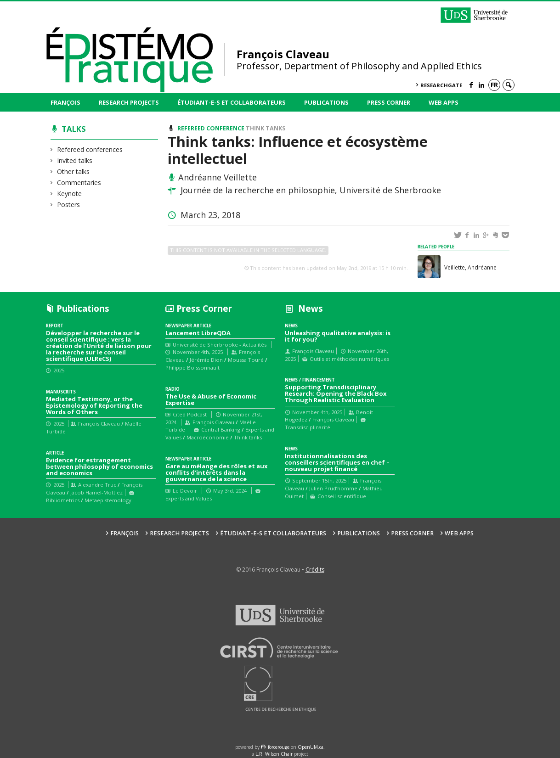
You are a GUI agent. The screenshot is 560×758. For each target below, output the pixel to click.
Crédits (314, 569)
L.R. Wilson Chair (274, 754)
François (65, 102)
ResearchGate (441, 85)
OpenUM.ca (310, 747)
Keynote (69, 193)
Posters (68, 204)
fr (494, 84)
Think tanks (265, 128)
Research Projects (129, 102)
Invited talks (74, 160)
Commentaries (79, 182)
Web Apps (443, 102)
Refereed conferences (90, 149)
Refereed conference (210, 128)
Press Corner (388, 102)
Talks (74, 129)
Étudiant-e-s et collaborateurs (231, 102)
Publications (326, 102)
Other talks (73, 171)
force (278, 747)
